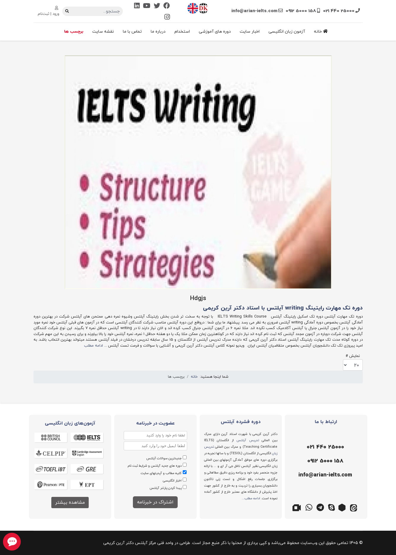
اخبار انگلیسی (172, 480)
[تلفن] (324, 447)
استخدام (182, 31)
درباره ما (158, 31)
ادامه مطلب (93, 345)
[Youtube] (146, 6)
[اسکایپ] (331, 507)
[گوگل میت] (297, 507)
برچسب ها (73, 31)
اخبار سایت (250, 31)
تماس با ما (132, 31)
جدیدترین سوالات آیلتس (164, 458)
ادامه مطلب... (251, 498)
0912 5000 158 (301, 11)
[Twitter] (157, 6)
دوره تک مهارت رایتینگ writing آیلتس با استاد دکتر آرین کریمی (283, 308)
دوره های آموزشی (215, 31)
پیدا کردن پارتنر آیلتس (166, 488)
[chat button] (12, 542)
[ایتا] (354, 507)
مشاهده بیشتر (70, 502)
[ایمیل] (324, 475)
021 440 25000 (338, 11)
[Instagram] (167, 17)
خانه (321, 31)
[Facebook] (166, 6)
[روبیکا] (342, 507)
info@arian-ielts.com (254, 11)
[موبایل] (324, 461)
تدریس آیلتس (247, 440)
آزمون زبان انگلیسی (286, 31)
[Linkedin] (137, 6)
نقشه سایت (103, 31)
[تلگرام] (320, 507)
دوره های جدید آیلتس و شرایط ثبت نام (155, 465)
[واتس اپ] (309, 507)
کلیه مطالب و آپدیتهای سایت (161, 473)
